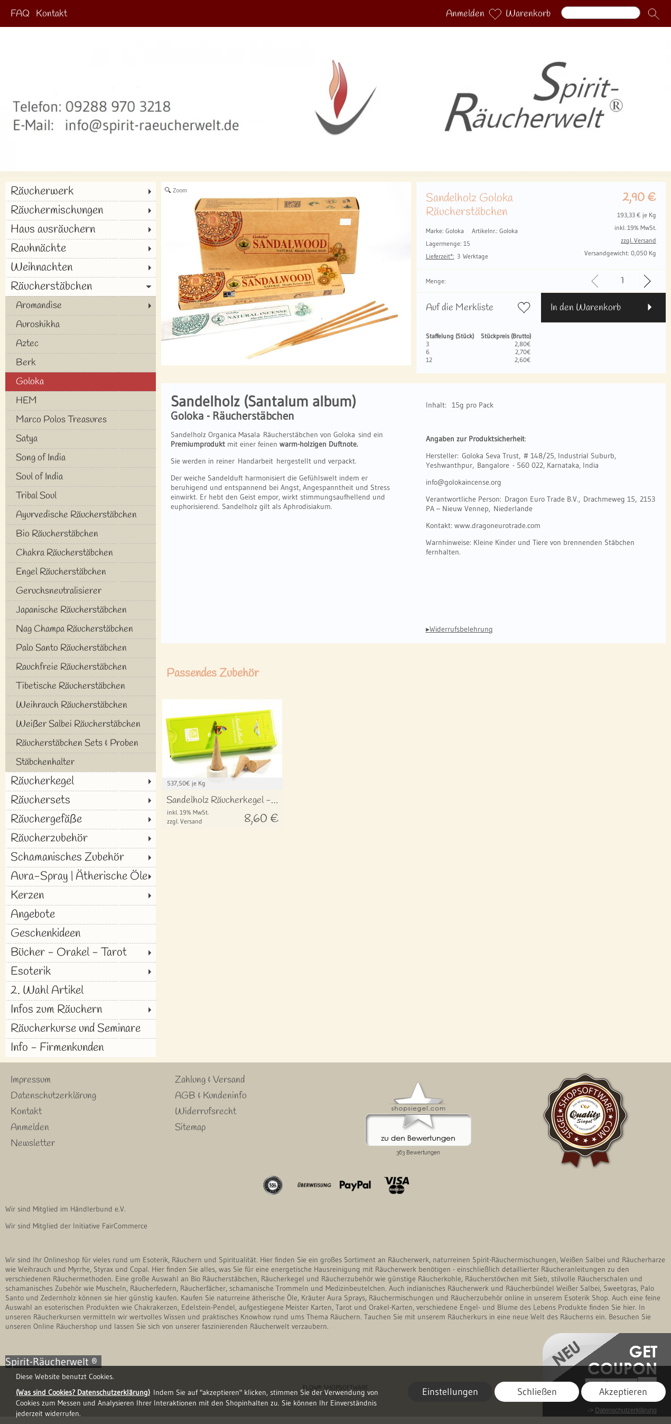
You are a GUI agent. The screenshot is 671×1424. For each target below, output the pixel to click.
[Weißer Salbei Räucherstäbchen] (80, 724)
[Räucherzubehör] (80, 838)
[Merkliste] (495, 14)
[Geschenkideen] (80, 933)
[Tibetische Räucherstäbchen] (80, 686)
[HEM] (80, 400)
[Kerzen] (80, 895)
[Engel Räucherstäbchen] (80, 571)
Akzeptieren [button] (623, 1392)
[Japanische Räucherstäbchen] (80, 609)
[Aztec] (80, 343)
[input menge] (622, 281)
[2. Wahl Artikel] (80, 990)
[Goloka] (80, 381)
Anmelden (465, 13)
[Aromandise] (80, 305)
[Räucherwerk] (80, 191)
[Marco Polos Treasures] (80, 419)
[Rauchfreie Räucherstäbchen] (80, 667)
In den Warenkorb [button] (586, 307)
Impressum (31, 1080)
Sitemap (190, 1127)
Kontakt (51, 13)
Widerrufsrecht (205, 1111)
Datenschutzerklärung (53, 1095)
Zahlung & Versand (210, 1080)
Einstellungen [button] (450, 1392)
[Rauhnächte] (80, 248)
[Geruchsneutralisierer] (80, 590)
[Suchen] (600, 12)
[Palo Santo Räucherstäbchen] (80, 648)
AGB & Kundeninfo (211, 1095)
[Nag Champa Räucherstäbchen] (80, 629)
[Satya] (80, 438)
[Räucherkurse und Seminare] (80, 1028)
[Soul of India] (80, 476)
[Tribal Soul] (80, 495)
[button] (653, 14)
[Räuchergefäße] (80, 819)
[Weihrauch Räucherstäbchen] (80, 705)
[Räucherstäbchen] (80, 286)
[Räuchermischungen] (80, 210)
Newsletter (33, 1143)
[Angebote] (80, 914)
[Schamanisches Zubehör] (80, 857)
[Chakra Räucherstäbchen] (80, 552)
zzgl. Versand (184, 821)
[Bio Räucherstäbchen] (80, 533)
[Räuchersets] (80, 800)
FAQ (20, 13)
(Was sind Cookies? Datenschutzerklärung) (83, 1392)
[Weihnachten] (80, 267)
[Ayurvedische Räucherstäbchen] (80, 514)
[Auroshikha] (80, 324)
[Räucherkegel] (80, 781)
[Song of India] (80, 457)
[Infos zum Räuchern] (80, 1009)
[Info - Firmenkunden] (80, 1047)
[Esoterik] (80, 971)
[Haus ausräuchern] (80, 229)
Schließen (537, 1392)
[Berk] (80, 362)
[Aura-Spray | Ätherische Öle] (80, 876)
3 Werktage (457, 256)
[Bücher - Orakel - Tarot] (80, 952)
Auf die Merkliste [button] (459, 307)
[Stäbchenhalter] (80, 762)
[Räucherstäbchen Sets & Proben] (80, 743)
